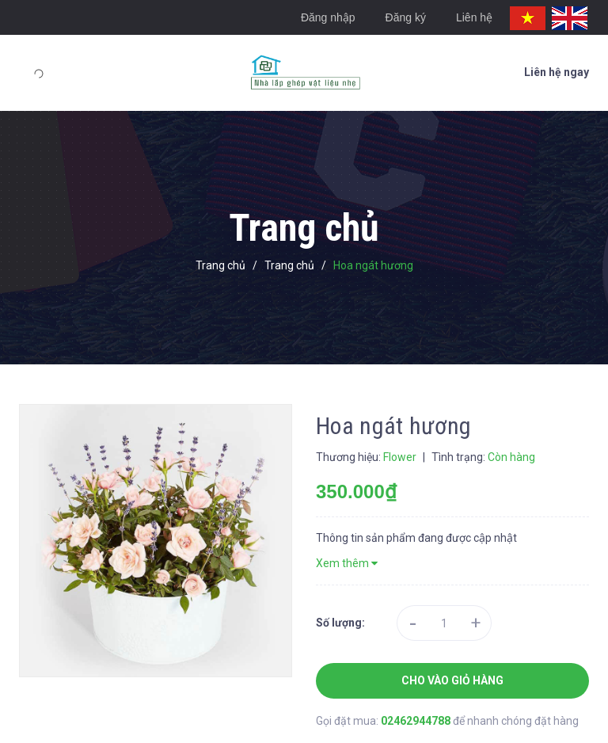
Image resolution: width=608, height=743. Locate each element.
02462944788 (417, 720)
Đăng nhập (328, 17)
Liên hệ (474, 17)
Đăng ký (406, 17)
